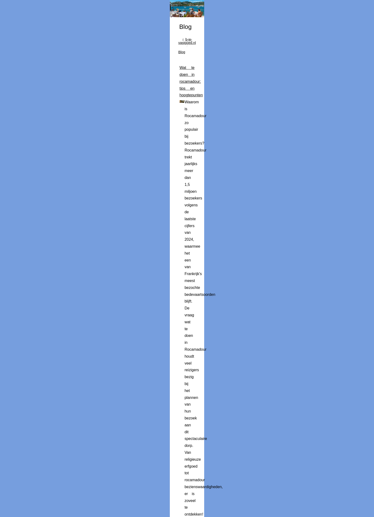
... (142, 240)
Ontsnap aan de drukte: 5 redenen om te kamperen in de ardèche (101, 429)
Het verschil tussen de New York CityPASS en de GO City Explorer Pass (107, 262)
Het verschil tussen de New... (287, 184)
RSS (151, 506)
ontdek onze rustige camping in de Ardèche (209, 456)
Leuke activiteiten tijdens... (285, 260)
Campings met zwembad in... (287, 238)
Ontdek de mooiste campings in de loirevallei (110, 483)
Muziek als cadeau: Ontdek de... (289, 195)
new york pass (59, 296)
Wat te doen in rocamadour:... (287, 173)
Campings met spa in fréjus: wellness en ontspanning (91, 366)
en (45, 512)
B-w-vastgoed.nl (66, 506)
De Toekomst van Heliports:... (287, 217)
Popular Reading (90, 506)
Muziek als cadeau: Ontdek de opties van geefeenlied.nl (93, 317)
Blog (80, 176)
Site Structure (113, 506)
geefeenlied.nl (222, 331)
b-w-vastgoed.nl (60, 176)
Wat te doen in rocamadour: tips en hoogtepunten (88, 192)
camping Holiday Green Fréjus (119, 408)
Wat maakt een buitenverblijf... (288, 249)
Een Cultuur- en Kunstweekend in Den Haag (110, 491)
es (51, 512)
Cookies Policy (135, 506)
